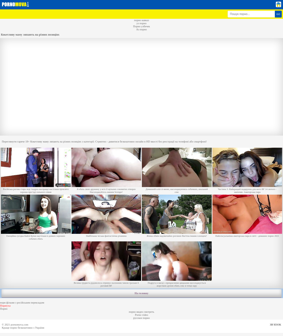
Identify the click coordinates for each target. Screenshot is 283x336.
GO (278, 14)
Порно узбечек (141, 26)
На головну (141, 293)
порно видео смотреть (141, 311)
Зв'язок (275, 324)
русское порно (141, 318)
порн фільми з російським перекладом (22, 302)
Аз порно (141, 29)
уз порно (141, 23)
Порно (3, 308)
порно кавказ (141, 20)
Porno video (141, 314)
